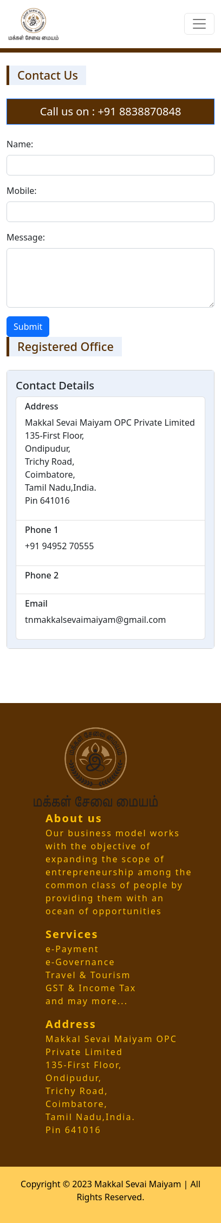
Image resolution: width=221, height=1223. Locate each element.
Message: (25, 237)
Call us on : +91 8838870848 (110, 111)
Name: (19, 144)
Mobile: (21, 191)
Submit (28, 327)
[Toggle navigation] (199, 24)
